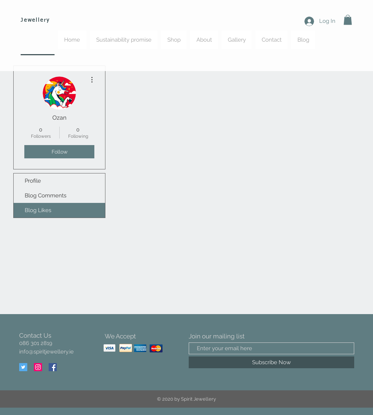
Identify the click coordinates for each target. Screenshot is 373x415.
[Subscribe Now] (271, 362)
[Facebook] (53, 367)
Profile (33, 180)
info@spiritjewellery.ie (46, 351)
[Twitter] (23, 367)
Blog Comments (45, 195)
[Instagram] (38, 367)
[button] (348, 20)
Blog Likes (38, 210)
